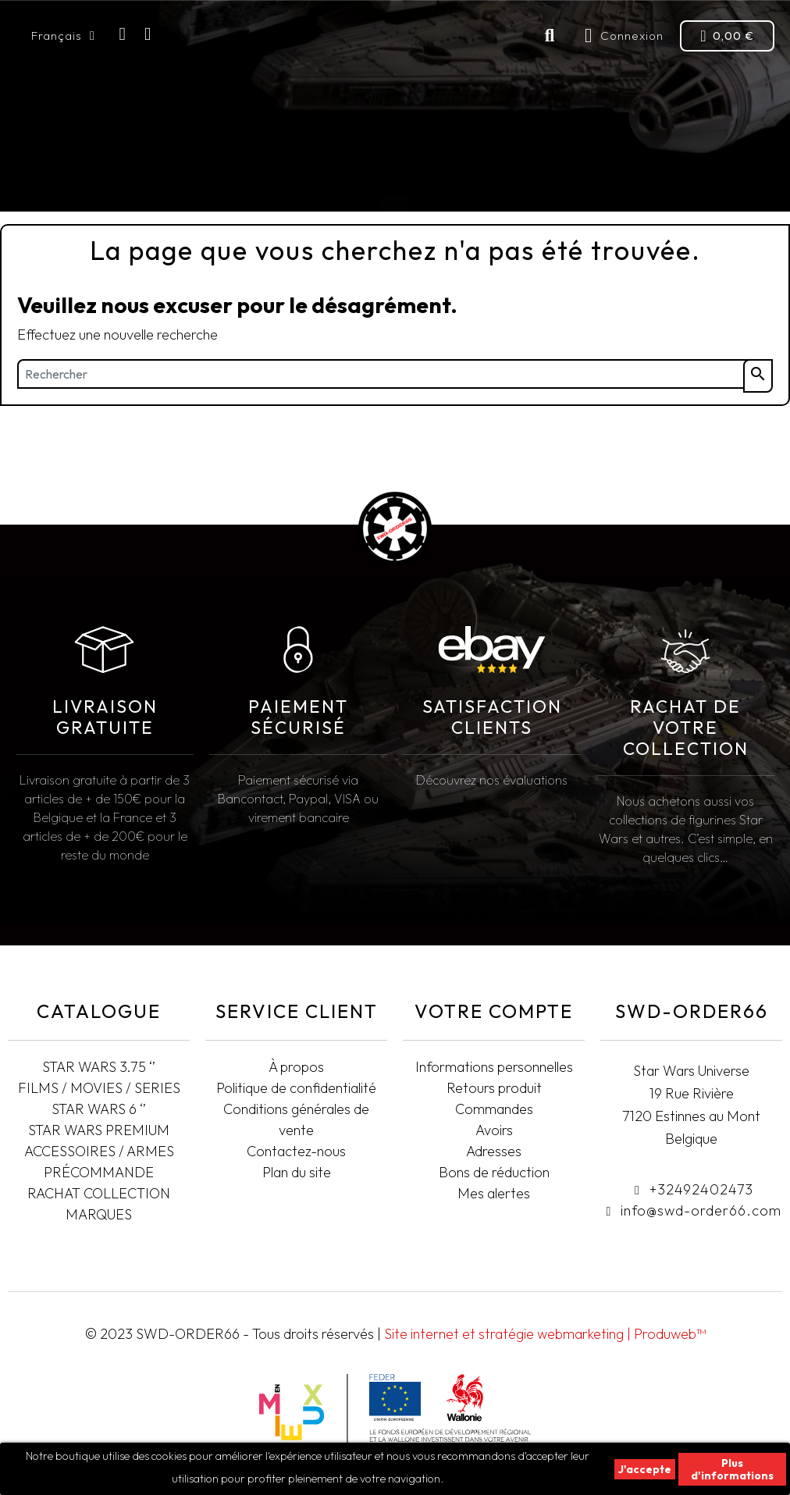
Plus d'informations (732, 1469)
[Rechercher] (395, 374)
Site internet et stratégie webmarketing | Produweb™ (545, 1334)
